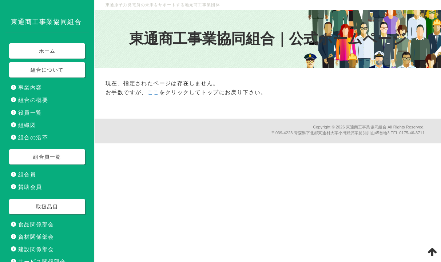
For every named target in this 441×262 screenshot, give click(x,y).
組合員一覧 (47, 157)
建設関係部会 (36, 249)
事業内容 (30, 87)
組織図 (27, 125)
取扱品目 (47, 207)
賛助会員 (30, 187)
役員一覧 (30, 113)
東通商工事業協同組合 (366, 127)
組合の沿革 (33, 137)
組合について (47, 70)
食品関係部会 (36, 224)
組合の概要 (33, 100)
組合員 (27, 174)
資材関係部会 (36, 237)
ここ (153, 92)
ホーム (47, 51)
